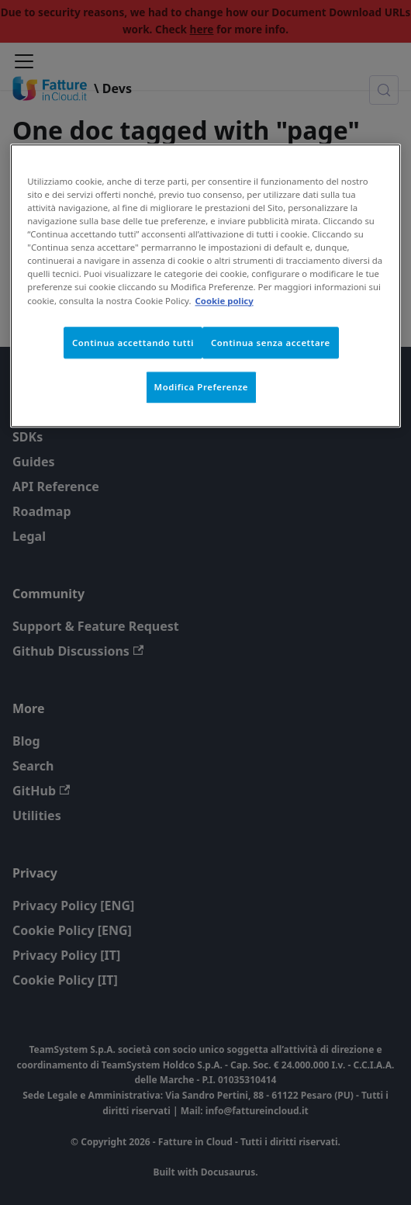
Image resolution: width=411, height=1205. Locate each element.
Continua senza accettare (270, 342)
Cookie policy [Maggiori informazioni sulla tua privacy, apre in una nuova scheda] (224, 300)
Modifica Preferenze (201, 387)
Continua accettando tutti (133, 342)
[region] (205, 286)
